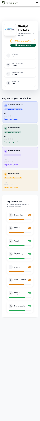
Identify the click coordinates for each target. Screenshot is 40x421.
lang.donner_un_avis (23, 45)
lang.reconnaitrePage (23, 41)
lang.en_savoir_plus (11, 119)
